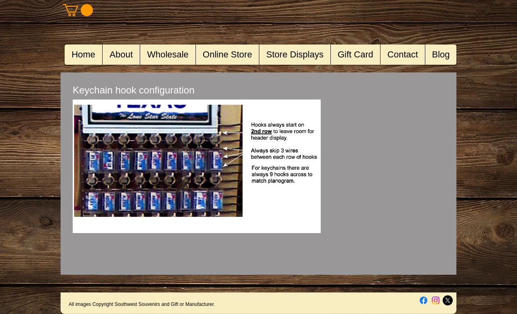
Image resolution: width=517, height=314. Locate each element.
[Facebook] (423, 300)
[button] (78, 10)
